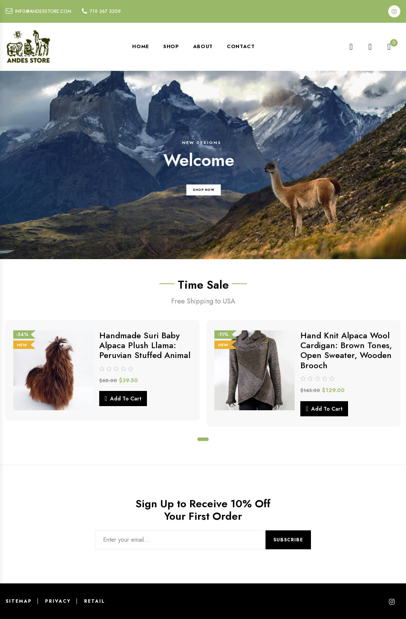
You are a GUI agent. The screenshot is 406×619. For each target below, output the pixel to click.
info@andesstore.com (43, 11)
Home (140, 46)
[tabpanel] (102, 370)
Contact (241, 46)
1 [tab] (203, 439)
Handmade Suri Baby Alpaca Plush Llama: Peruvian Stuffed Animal (145, 345)
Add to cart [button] (125, 398)
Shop (171, 46)
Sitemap (19, 601)
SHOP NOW (203, 203)
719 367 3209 (105, 11)
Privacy (58, 601)
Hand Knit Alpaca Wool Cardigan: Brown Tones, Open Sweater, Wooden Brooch (346, 350)
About (203, 46)
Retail (94, 601)
